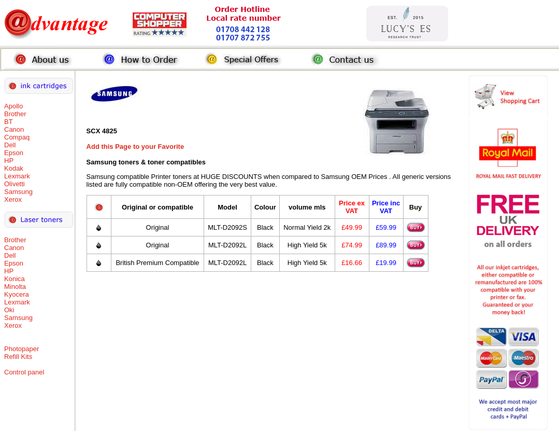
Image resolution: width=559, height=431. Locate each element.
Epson (13, 153)
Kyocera (16, 294)
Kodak (13, 168)
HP (8, 160)
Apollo (13, 106)
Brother (15, 114)
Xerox (13, 199)
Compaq (17, 137)
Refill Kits (18, 356)
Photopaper (21, 349)
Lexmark (17, 176)
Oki (9, 310)
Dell (10, 145)
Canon (14, 129)
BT (8, 122)
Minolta (15, 286)
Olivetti (14, 184)
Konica (14, 279)
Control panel (24, 372)
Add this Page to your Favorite (135, 146)
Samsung (18, 192)
